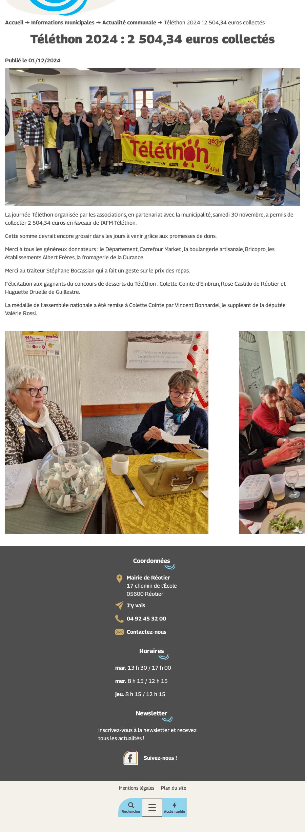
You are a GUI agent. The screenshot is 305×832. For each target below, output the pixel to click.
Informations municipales (63, 22)
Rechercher (131, 811)
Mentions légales (136, 788)
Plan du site (173, 788)
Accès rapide (174, 811)
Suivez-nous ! (160, 758)
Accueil (14, 22)
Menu (152, 807)
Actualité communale (129, 22)
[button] (106, 432)
